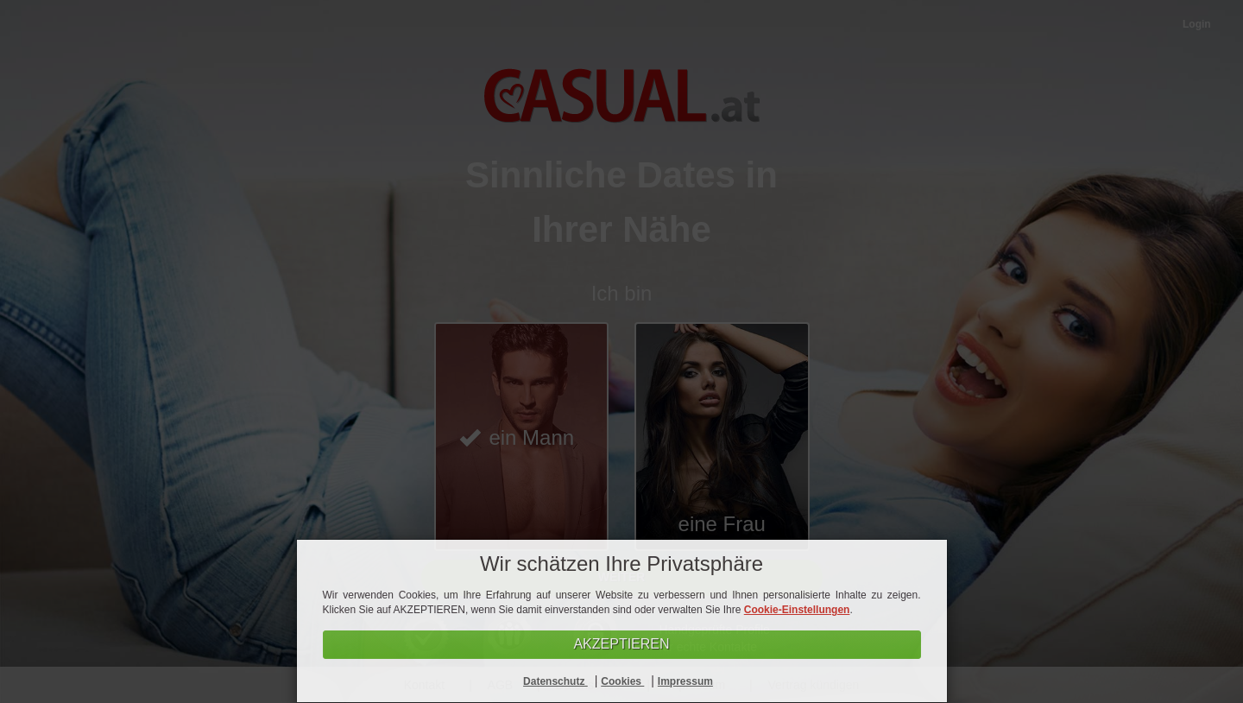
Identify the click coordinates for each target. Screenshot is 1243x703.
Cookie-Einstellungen (797, 610)
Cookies (622, 681)
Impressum (685, 681)
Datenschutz (555, 681)
